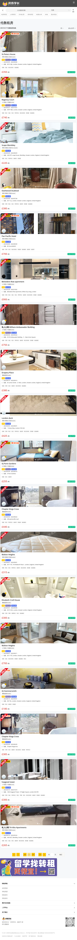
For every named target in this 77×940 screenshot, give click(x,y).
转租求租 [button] (38, 883)
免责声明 (24, 936)
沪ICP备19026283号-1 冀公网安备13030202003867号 (40, 933)
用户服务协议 (32, 936)
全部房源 (5, 888)
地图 (73, 10)
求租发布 (5, 898)
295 (25, 854)
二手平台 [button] (38, 907)
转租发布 (5, 895)
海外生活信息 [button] (38, 903)
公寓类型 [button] (13, 14)
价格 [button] (46, 14)
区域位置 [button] (21, 14)
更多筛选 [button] (54, 14)
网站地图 (40, 936)
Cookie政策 (17, 936)
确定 (60, 854)
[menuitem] (14, 854)
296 (29, 854)
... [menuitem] (21, 854)
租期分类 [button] (39, 14)
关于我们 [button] (38, 912)
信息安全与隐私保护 (7, 936)
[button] (10, 4)
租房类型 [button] (4, 14)
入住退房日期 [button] (21, 10)
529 (40, 854)
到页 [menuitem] (56, 854)
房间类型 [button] (30, 14)
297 (33, 854)
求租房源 (5, 891)
